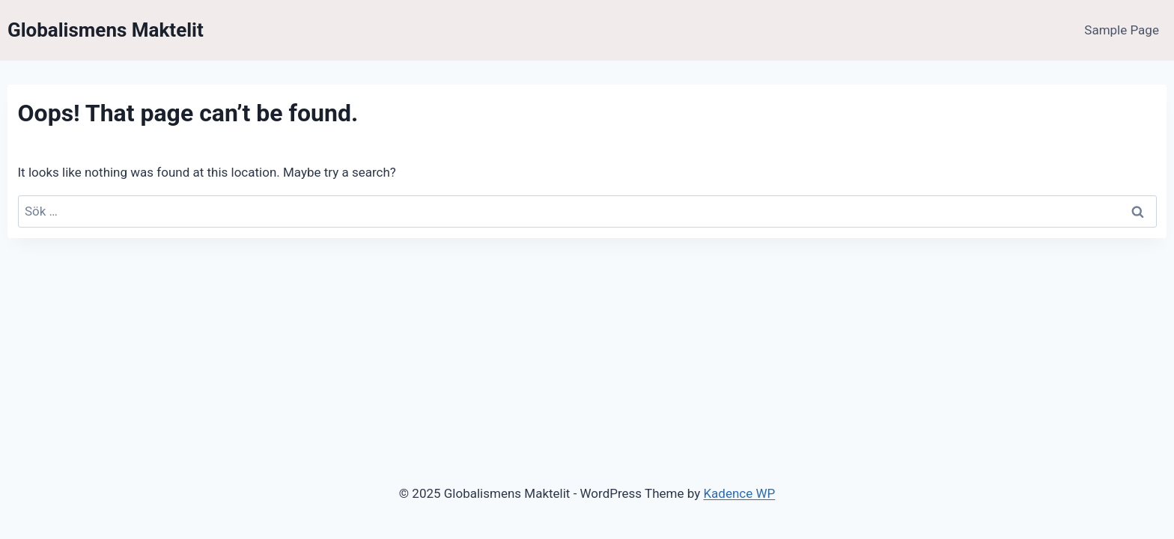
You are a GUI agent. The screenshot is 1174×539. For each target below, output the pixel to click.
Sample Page (1121, 29)
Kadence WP (739, 493)
